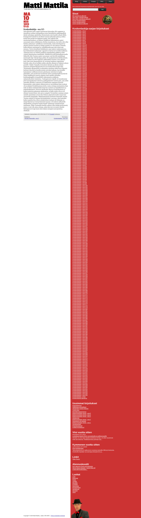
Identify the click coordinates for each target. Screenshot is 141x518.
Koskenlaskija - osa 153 (80, 267)
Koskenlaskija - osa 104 (80, 192)
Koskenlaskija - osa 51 (79, 109)
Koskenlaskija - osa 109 (80, 199)
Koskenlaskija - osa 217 (80, 367)
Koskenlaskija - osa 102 (80, 189)
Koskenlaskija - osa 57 (79, 118)
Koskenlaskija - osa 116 (61, 118)
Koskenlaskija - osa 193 (80, 329)
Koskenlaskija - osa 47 (79, 103)
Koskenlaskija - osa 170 (80, 293)
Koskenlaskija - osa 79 (79, 153)
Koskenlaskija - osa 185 (80, 317)
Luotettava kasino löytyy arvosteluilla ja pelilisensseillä (89, 436)
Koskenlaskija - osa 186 (80, 318)
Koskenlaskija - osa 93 (79, 174)
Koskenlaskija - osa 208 (80, 353)
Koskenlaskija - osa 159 (80, 276)
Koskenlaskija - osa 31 (79, 77)
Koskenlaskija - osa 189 (80, 323)
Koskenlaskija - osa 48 (79, 104)
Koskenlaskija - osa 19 (79, 59)
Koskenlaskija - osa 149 (80, 260)
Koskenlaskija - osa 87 (79, 165)
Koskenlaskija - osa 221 (80, 373)
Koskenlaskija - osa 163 (80, 282)
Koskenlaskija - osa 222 (80, 375)
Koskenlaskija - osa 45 (79, 99)
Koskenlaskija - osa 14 (79, 51)
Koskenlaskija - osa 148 (80, 259)
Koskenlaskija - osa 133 (80, 235)
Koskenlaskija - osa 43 (79, 96)
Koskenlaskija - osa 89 (79, 168)
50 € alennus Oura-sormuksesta (82, 466)
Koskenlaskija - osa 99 (79, 184)
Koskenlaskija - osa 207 (80, 351)
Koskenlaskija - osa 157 (80, 273)
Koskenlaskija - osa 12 (79, 48)
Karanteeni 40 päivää (79, 421)
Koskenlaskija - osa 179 (80, 307)
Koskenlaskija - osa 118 (80, 212)
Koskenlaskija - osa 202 (80, 343)
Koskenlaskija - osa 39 (79, 90)
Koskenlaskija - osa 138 (80, 243)
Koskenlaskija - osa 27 (79, 71)
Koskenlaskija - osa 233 (80, 392)
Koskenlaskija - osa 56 (79, 117)
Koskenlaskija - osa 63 (79, 128)
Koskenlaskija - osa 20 (79, 60)
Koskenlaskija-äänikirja (79, 398)
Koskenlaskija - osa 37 (79, 87)
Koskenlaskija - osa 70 (79, 138)
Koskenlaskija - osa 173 (80, 298)
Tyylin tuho (75, 410)
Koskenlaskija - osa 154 (80, 268)
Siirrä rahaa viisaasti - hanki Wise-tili (83, 468)
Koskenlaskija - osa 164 (80, 284)
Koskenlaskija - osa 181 (80, 310)
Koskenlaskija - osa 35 (79, 84)
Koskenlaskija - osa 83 (79, 159)
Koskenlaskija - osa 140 (80, 246)
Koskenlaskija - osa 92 (79, 173)
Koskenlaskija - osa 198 (80, 337)
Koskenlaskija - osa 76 (79, 148)
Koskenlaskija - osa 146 (80, 256)
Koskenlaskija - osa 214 (80, 362)
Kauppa (93, 1)
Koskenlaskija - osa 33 (79, 81)
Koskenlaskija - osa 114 (80, 207)
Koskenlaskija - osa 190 (80, 325)
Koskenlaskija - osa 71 (79, 140)
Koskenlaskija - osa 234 (80, 393)
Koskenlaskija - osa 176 (80, 303)
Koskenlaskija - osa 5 (79, 37)
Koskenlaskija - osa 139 (80, 245)
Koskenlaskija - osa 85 (79, 162)
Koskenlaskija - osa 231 (80, 389)
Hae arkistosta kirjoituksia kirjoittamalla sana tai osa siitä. (88, 6)
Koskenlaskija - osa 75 (79, 146)
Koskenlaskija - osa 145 (80, 254)
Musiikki (75, 483)
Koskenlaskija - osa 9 (79, 43)
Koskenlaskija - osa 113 (80, 206)
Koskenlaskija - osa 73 (79, 143)
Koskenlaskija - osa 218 (80, 368)
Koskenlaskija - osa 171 (80, 295)
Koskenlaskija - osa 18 (79, 57)
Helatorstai (75, 418)
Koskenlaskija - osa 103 (80, 190)
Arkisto (85, 1)
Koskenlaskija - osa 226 (80, 381)
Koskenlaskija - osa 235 (80, 395)
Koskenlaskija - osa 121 (80, 217)
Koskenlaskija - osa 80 (79, 154)
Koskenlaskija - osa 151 (80, 264)
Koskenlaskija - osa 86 (79, 163)
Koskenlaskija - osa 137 (80, 242)
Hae (102, 9)
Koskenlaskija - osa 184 (80, 315)
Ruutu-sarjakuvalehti (79, 20)
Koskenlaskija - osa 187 (80, 320)
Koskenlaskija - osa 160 (80, 278)
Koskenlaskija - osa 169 (80, 292)
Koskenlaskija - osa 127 (80, 226)
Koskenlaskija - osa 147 (80, 257)
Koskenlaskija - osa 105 (80, 193)
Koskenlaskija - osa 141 (80, 248)
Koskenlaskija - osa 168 (80, 290)
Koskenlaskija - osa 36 (79, 85)
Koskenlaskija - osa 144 (80, 253)
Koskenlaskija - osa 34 (79, 82)
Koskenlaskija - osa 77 (79, 149)
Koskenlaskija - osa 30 (79, 76)
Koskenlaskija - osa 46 (79, 101)
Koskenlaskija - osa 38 (79, 88)
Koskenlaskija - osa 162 (80, 281)
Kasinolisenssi (77, 405)
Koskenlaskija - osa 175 (80, 301)
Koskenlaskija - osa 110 (80, 201)
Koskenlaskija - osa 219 (80, 370)
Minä (101, 1)
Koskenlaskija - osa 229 (80, 386)
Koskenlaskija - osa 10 (79, 45)
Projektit (51, 114)
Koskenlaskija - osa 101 (80, 187)
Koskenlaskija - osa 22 (79, 63)
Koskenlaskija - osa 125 (80, 223)
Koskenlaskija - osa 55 (79, 115)
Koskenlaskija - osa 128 (80, 228)
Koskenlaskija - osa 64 (79, 129)
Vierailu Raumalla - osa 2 (31, 118)
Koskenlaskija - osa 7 (79, 40)
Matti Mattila (46, 5)
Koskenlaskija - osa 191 (80, 326)
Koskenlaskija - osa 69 (79, 137)
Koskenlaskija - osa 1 (79, 31)
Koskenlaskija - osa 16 (79, 54)
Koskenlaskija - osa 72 (79, 142)
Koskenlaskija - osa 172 (80, 296)
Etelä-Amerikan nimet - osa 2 (81, 419)
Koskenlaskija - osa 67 (79, 134)
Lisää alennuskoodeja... (80, 469)
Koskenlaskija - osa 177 (80, 304)
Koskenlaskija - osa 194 (80, 331)
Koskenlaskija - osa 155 (80, 270)
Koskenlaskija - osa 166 (80, 287)
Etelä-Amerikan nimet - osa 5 (81, 413)
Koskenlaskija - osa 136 (80, 240)
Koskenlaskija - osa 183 (80, 314)
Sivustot (75, 491)
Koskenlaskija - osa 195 (80, 332)
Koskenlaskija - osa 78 (79, 151)
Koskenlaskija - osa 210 (80, 356)
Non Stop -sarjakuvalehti (80, 17)
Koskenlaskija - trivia (78, 396)
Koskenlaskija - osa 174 (80, 300)
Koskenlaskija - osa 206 (80, 350)
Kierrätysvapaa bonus (79, 412)
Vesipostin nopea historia (80, 408)
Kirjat (74, 480)
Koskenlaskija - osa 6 (79, 38)
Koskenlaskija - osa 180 (80, 309)
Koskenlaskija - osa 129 (80, 229)
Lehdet (74, 481)
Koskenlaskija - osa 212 (80, 359)
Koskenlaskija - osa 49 (79, 106)
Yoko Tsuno (76, 459)
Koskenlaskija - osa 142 (80, 249)
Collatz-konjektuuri (78, 427)
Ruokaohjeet (76, 487)
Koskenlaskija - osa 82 (79, 157)
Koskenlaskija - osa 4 (79, 35)
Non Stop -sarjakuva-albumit (81, 19)
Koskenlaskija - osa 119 (80, 214)
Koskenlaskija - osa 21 (79, 62)
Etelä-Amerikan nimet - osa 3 (81, 416)
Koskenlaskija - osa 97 (79, 181)
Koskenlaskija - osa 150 (80, 262)
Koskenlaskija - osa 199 (80, 339)
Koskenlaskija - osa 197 (80, 336)
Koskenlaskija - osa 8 (79, 42)
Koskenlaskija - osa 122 (80, 218)
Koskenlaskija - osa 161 (80, 279)
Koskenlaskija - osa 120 (80, 215)
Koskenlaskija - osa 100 (80, 185)
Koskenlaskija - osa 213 (80, 361)
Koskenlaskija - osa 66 (79, 132)
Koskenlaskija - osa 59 (79, 121)
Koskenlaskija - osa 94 (79, 176)
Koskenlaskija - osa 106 (80, 195)
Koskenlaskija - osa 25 (79, 68)
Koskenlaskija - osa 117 (80, 210)
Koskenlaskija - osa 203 (80, 345)
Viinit (74, 492)
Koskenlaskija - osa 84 (79, 160)
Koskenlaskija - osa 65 (79, 131)
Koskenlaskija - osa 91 (79, 171)
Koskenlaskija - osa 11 (79, 46)
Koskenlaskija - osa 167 (80, 289)
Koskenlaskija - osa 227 (80, 382)
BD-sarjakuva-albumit (79, 16)
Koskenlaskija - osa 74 (79, 145)
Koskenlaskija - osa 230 (80, 387)
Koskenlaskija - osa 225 (80, 379)
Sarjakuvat (75, 489)
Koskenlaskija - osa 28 (79, 73)
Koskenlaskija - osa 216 (80, 365)
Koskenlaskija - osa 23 (79, 65)
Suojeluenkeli (76, 424)
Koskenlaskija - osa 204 (80, 346)
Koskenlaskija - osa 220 (80, 371)
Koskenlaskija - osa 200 (80, 340)
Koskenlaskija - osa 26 (79, 70)
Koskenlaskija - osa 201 (80, 342)
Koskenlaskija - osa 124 (80, 221)
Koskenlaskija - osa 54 (79, 113)
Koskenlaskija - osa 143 (80, 251)
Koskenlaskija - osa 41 (79, 93)
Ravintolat (75, 486)
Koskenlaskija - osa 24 (79, 67)
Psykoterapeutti (77, 426)
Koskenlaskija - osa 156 (80, 271)
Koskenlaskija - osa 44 (79, 98)
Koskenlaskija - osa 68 (79, 135)
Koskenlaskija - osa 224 (80, 378)
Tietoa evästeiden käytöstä (58, 515)
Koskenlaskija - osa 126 (80, 224)
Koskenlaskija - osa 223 (80, 376)
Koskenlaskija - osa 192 (80, 328)
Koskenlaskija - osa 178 (80, 306)
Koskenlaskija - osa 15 (79, 52)
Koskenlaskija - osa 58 (79, 120)
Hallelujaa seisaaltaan (79, 407)
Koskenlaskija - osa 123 (80, 220)
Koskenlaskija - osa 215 (80, 364)
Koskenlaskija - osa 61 (79, 124)
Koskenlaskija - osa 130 (80, 231)
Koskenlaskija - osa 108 (80, 198)
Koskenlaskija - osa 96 (79, 179)
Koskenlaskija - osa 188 (80, 321)
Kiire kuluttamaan (78, 448)
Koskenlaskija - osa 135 (80, 239)
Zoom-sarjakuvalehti (78, 22)
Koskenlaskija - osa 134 (80, 237)
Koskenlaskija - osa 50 (79, 107)
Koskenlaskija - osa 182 (80, 312)
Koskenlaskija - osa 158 (80, 275)
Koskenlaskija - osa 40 (79, 92)
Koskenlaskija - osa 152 (80, 265)
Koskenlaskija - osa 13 (79, 49)
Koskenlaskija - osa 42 (79, 95)
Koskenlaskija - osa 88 (79, 167)
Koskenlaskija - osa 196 (80, 334)
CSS (73, 476)
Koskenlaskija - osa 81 (79, 156)
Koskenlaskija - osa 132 (80, 234)
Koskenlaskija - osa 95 (79, 178)
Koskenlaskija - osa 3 (79, 34)
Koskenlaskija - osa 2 (79, 32)
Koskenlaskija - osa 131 (80, 232)
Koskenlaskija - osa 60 (79, 123)
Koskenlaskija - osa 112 (80, 204)
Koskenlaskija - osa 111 (80, 203)
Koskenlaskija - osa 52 (79, 110)
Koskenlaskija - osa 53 (79, 112)
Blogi (76, 1)
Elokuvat (75, 478)
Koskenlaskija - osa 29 (79, 74)
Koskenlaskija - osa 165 (80, 285)
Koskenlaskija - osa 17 (79, 56)
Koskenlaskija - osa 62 (79, 126)
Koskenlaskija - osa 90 (79, 170)
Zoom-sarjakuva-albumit (80, 23)
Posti (110, 1)
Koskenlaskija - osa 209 (80, 354)
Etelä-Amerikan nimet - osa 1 (81, 422)
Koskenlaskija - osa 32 (79, 79)
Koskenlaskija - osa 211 (80, 357)
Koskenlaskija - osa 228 (80, 384)
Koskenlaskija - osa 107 (80, 196)
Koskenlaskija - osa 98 (79, 182)
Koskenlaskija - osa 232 (80, 390)
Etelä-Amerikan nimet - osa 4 (81, 415)
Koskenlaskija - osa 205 (80, 348)
